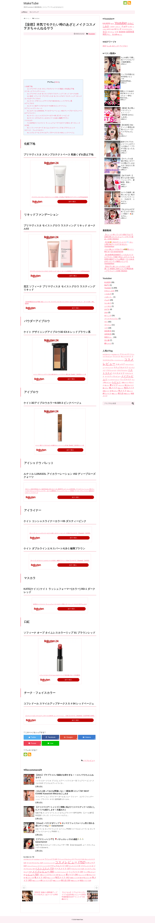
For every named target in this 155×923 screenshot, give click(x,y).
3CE (104, 46)
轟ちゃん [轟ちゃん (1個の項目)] (119, 34)
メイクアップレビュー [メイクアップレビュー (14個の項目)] (113, 376)
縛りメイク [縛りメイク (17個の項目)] (46, 880)
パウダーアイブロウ (33, 98)
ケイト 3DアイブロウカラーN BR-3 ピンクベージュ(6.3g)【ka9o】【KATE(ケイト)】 (59, 445)
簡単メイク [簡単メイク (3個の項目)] (36, 880)
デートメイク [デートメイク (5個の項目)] (45, 866)
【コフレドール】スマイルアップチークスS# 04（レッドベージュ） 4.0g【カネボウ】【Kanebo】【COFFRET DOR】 (60, 715)
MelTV (106, 285)
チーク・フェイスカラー (34, 130)
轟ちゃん (107, 343)
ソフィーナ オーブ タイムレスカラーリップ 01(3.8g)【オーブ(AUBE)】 (59, 675)
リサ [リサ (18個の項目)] (116, 32)
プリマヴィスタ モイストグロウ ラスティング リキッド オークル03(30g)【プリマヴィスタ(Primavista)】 (60, 271)
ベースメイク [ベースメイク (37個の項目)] (62, 869)
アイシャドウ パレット (34, 108)
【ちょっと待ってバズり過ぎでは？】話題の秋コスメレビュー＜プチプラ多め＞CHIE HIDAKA (118, 237)
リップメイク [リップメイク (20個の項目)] (76, 872)
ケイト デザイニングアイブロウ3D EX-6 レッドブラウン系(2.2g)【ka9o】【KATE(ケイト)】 (59, 374)
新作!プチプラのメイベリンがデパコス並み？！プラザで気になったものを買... (128, 146)
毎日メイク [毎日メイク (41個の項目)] (62, 877)
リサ (106, 328)
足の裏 (106, 340)
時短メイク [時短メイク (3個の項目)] (51, 877)
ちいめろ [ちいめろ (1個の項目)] (130, 26)
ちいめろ (107, 303)
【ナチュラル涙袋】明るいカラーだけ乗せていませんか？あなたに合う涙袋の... (128, 163)
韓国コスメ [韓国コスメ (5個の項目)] (75, 880)
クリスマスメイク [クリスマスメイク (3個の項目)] (48, 863)
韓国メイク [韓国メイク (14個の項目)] (85, 880)
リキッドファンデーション (35, 91)
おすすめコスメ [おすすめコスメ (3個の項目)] (29, 859)
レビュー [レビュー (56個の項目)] (32, 874)
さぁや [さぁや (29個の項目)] (124, 26)
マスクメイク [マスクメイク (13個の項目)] (77, 869)
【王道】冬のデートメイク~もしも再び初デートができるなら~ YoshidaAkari (118, 244)
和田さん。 (108, 337)
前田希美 (107, 331)
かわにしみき (109, 291)
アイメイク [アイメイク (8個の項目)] (79, 859)
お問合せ (24, 12)
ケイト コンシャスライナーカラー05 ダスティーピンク (48, 115)
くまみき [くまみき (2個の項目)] (112, 26)
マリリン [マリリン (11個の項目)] (110, 32)
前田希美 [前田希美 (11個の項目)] (122, 32)
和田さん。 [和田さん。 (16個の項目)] (107, 34)
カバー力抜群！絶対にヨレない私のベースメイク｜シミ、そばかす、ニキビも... (128, 196)
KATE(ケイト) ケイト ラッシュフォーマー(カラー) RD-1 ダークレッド (53, 123)
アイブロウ (29, 103)
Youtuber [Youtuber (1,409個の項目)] (121, 23)
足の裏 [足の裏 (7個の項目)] (114, 34)
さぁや (106, 300)
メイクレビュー (89, 760)
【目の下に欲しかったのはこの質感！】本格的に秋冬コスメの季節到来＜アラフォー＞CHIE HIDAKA (118, 269)
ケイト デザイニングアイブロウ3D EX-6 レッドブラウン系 (49, 101)
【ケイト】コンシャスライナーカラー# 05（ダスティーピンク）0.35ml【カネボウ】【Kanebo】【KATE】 (60, 533)
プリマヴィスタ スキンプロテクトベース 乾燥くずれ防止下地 (50, 89)
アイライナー (30, 113)
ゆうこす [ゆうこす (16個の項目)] (118, 29)
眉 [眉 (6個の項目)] (81, 877)
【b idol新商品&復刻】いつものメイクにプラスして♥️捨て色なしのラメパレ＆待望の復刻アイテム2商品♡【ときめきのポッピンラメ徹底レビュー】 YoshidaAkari (119, 259)
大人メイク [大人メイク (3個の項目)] (82, 875)
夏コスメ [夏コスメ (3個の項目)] (62, 875)
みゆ (106, 312)
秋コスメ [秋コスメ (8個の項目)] (87, 877)
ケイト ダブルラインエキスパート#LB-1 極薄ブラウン (48, 118)
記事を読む (39, 786)
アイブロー (123, 46)
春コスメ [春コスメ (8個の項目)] (30, 877)
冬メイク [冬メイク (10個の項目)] (53, 875)
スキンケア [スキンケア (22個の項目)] (120, 364)
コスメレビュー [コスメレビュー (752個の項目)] (70, 862)
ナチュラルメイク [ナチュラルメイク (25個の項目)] (59, 866)
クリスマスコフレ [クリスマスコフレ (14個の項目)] (35, 863)
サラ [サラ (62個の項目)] (105, 31)
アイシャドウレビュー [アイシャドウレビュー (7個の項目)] (66, 859)
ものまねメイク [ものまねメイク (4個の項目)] (39, 859)
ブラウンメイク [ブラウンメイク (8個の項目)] (87, 866)
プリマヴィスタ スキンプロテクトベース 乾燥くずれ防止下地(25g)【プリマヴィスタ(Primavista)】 (60, 197)
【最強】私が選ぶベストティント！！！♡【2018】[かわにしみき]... (128, 112)
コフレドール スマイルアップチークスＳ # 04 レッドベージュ (50, 133)
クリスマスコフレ (111, 319)
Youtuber (91, 34)
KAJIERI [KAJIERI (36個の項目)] (106, 23)
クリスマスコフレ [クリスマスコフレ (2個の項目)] (127, 29)
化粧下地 (29, 86)
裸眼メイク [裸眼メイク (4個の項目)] (57, 880)
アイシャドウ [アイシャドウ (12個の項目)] (51, 859)
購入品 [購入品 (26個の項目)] (65, 880)
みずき (106, 309)
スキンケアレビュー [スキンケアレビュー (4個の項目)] (33, 866)
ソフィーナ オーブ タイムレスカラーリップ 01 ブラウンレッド (51, 128)
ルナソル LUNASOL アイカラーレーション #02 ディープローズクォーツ (54, 111)
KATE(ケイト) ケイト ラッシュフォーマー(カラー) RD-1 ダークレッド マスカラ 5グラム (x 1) (60, 604)
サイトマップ (34, 12)
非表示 (56, 82)
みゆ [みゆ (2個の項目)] (112, 29)
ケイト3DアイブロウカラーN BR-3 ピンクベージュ (47, 106)
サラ (106, 322)
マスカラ (29, 120)
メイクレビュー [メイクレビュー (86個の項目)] (43, 871)
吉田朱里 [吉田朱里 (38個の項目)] (130, 32)
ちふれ (109, 46)
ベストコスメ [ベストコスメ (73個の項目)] (44, 868)
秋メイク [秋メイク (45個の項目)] (122, 390)
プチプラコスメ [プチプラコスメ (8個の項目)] (122, 370)
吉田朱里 (107, 334)
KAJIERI (107, 282)
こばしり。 (108, 297)
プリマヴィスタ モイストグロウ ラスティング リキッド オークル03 (52, 94)
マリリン (107, 325)
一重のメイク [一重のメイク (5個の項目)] (44, 875)
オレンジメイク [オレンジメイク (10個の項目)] (126, 356)
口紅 (27, 125)
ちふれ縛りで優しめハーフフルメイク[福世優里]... (128, 60)
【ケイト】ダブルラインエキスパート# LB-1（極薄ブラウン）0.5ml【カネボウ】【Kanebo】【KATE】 (60, 560)
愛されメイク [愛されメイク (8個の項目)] (129, 385)
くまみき (107, 294)
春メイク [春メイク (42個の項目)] (40, 877)
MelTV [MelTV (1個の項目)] (112, 23)
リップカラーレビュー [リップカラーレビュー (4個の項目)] (61, 872)
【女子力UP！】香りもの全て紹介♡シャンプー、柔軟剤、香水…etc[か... (128, 180)
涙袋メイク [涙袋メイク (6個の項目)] (74, 877)
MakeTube (31, 3)
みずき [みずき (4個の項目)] (109, 29)
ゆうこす (115, 46)
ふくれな (107, 306)
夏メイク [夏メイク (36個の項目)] (72, 874)
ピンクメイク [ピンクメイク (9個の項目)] (74, 866)
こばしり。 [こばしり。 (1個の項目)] (118, 26)
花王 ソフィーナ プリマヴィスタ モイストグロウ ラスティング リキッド (54, 96)
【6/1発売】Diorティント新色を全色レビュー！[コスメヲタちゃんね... (128, 129)
